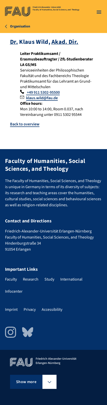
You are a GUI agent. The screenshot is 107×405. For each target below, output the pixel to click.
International (71, 279)
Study (49, 279)
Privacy (30, 309)
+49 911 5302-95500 (43, 92)
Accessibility (52, 309)
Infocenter (14, 291)
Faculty (11, 279)
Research (30, 279)
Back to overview (24, 124)
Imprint (11, 309)
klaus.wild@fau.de (42, 98)
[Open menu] (98, 12)
